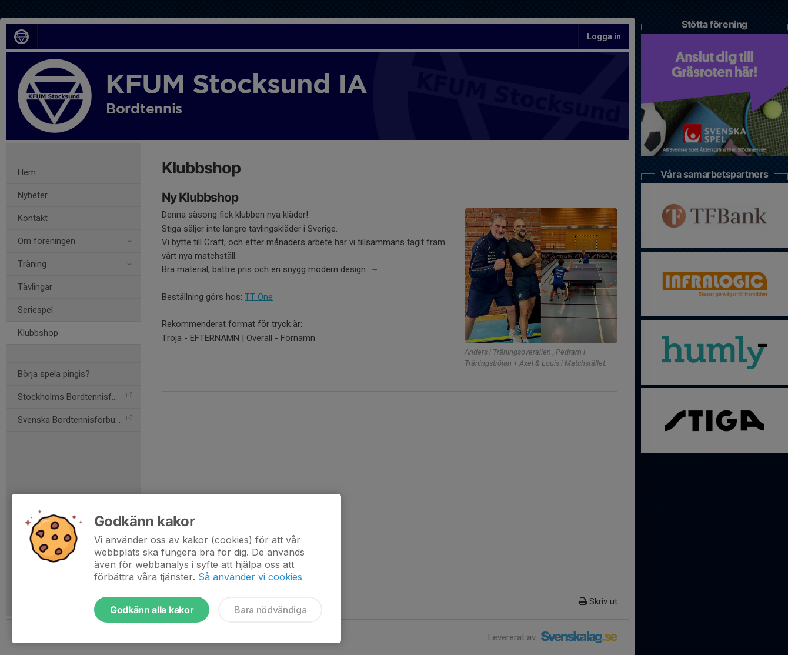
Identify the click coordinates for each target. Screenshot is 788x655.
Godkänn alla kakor (151, 610)
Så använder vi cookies (250, 577)
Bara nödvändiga (270, 610)
